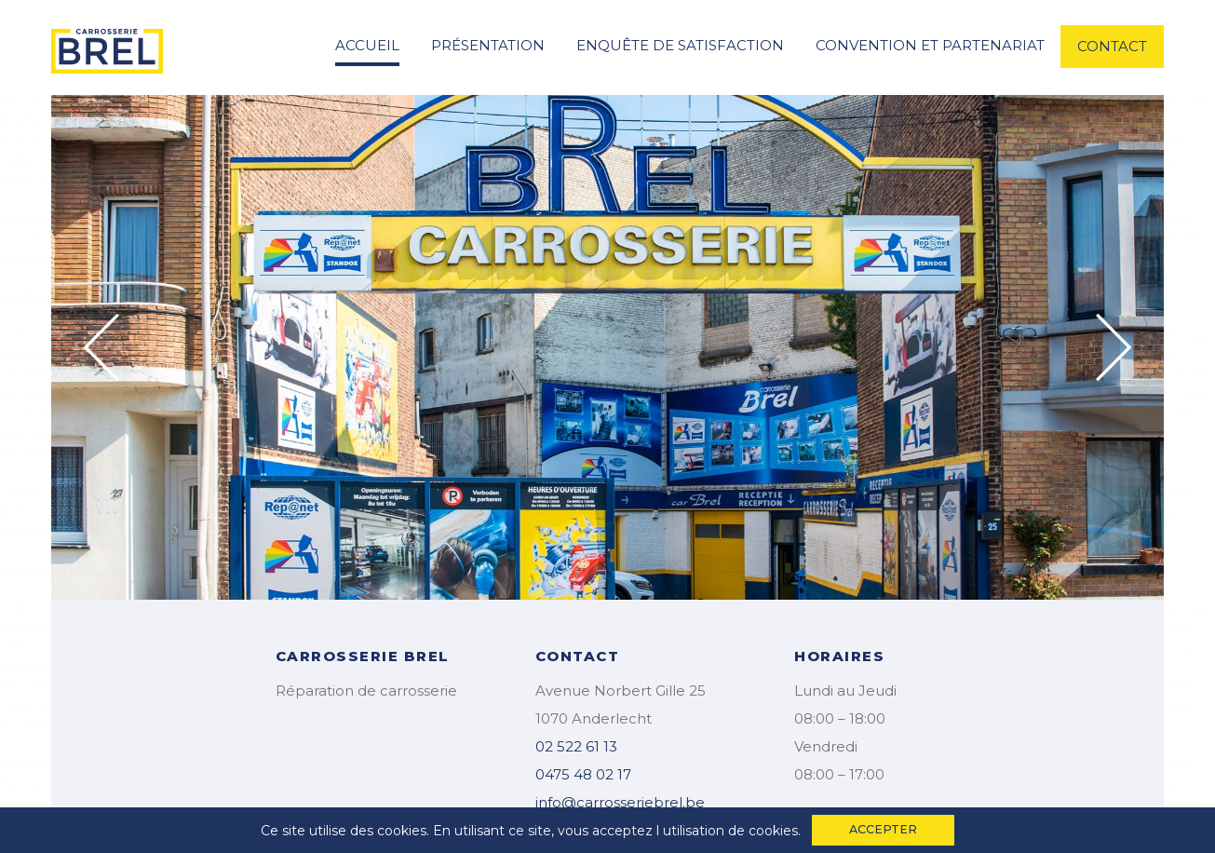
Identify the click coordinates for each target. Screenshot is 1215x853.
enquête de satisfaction (680, 45)
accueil (367, 45)
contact (1112, 46)
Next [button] (1113, 347)
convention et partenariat (930, 45)
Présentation (488, 45)
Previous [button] (101, 347)
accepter (883, 829)
